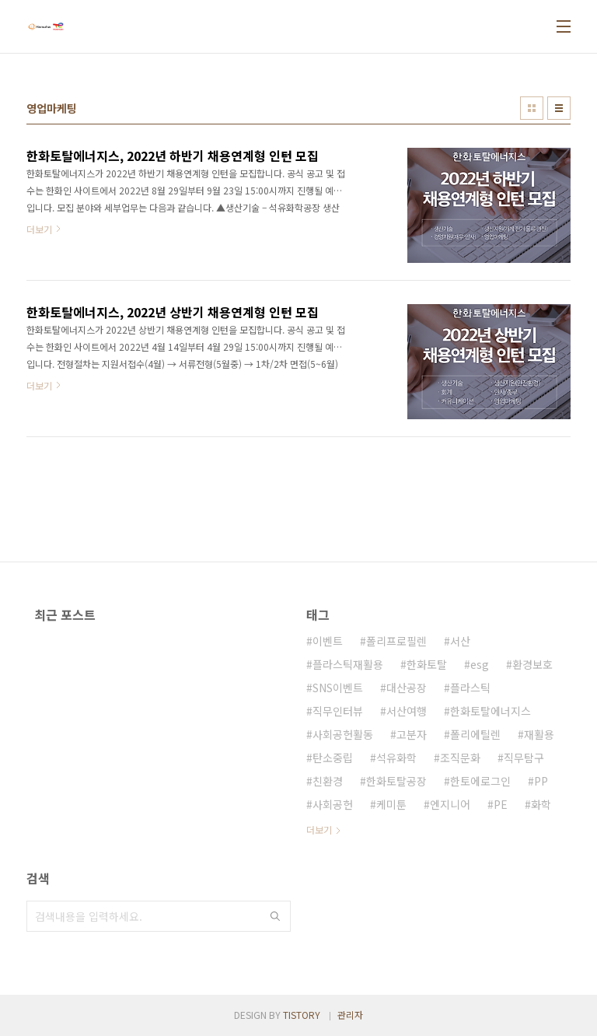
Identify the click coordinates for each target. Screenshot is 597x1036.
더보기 (319, 829)
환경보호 (532, 664)
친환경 (327, 781)
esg (479, 664)
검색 (275, 916)
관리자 (350, 1014)
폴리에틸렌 (475, 734)
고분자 (411, 734)
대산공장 (406, 687)
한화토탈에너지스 (490, 711)
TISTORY (301, 1014)
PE (501, 804)
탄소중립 (332, 757)
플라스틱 (470, 687)
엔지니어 (450, 804)
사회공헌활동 (342, 734)
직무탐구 (524, 757)
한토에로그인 (480, 781)
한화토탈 (427, 664)
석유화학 (396, 757)
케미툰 (391, 804)
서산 (460, 641)
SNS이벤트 (337, 687)
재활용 (539, 734)
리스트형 (559, 108)
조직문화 (460, 757)
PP (541, 781)
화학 (541, 804)
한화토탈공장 (396, 781)
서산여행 (406, 711)
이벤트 (327, 641)
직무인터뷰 (337, 711)
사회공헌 (332, 804)
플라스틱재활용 (347, 664)
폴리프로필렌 (396, 641)
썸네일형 (531, 108)
